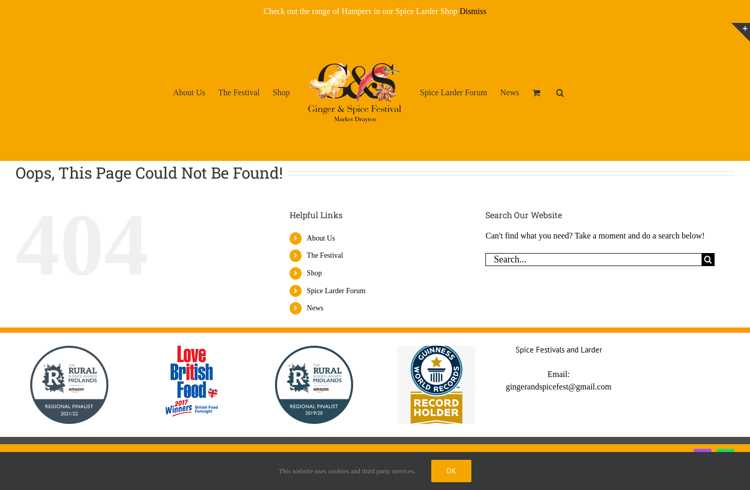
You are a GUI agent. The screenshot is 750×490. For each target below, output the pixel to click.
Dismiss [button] (472, 11)
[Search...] (593, 259)
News (315, 308)
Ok (451, 470)
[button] (560, 92)
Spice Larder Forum (336, 291)
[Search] (708, 259)
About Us (321, 238)
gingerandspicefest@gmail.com (558, 386)
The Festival (325, 255)
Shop (314, 273)
